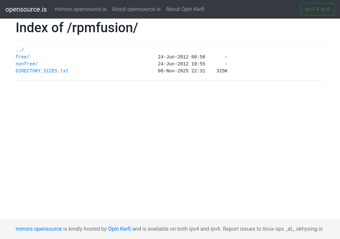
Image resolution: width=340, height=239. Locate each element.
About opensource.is (136, 9)
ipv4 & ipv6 (317, 9)
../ (20, 50)
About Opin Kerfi (185, 9)
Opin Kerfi (119, 229)
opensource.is (26, 9)
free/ (23, 57)
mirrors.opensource (39, 229)
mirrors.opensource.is (82, 8)
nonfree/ (27, 64)
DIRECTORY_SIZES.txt (42, 71)
